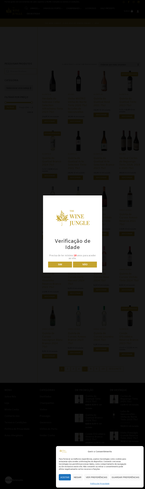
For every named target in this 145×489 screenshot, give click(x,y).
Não (84, 264)
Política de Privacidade (99, 484)
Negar (77, 477)
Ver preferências (96, 477)
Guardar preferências (125, 477)
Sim (60, 264)
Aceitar (64, 477)
